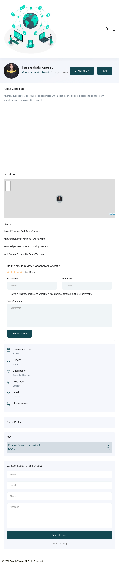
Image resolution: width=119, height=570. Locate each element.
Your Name (13, 278)
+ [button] (8, 183)
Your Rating (30, 272)
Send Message (59, 535)
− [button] (8, 188)
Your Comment (14, 301)
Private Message (59, 543)
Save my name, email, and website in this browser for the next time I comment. (51, 294)
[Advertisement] (59, 127)
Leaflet (112, 214)
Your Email (67, 278)
